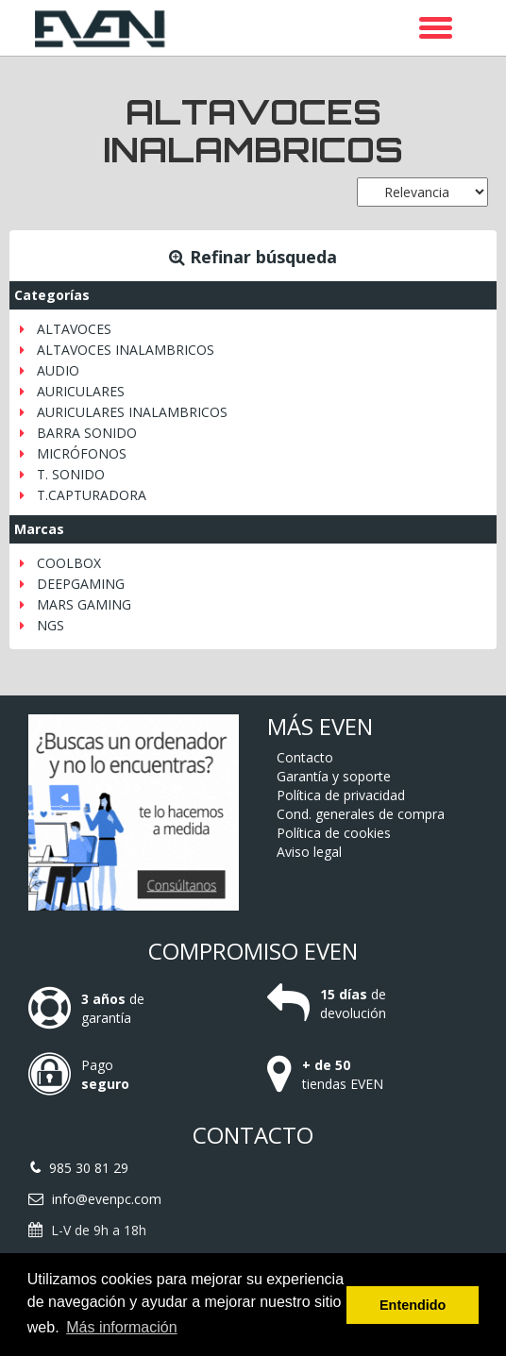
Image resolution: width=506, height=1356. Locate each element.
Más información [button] (121, 1327)
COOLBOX (69, 563)
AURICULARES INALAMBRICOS (132, 412)
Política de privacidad (341, 795)
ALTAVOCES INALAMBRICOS (125, 350)
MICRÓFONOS (81, 453)
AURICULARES (81, 391)
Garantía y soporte (334, 776)
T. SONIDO (71, 474)
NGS (50, 625)
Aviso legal (309, 852)
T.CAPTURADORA (91, 495)
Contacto (305, 757)
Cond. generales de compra (361, 814)
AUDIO (58, 370)
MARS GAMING (84, 604)
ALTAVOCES (74, 329)
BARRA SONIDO (87, 433)
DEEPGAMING (81, 584)
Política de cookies (334, 833)
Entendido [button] (413, 1305)
